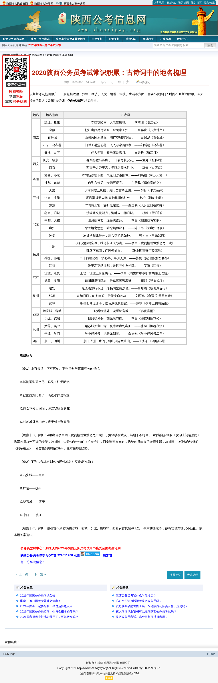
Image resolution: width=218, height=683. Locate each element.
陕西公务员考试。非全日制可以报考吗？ (142, 616)
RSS (6, 654)
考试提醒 (192, 574)
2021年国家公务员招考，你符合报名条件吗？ (49, 611)
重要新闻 (67, 55)
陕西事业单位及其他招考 (70, 39)
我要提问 (144, 82)
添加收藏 (209, 2)
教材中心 (182, 39)
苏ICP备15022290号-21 (147, 668)
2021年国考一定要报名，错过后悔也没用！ (47, 606)
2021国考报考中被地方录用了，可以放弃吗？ (49, 616)
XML (137, 673)
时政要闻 (52, 55)
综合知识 (131, 39)
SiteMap (171, 2)
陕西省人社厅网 (43, 3)
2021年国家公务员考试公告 (37, 595)
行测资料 (114, 39)
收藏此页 (175, 574)
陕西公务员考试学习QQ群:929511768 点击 (60, 555)
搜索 (210, 45)
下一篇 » (40, 574)
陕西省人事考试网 (74, 3)
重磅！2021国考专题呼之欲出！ (40, 601)
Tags (12, 654)
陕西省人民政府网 (17, 3)
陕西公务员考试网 (13, 39)
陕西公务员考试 (40, 39)
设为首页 (196, 2)
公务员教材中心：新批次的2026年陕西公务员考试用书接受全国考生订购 (70, 548)
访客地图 (159, 2)
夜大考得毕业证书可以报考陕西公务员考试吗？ (146, 611)
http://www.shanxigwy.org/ (92, 668)
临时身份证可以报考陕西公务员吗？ (139, 601)
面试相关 (148, 39)
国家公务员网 (10, 45)
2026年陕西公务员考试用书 (44, 45)
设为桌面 (183, 2)
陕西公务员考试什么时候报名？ (136, 595)
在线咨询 (165, 39)
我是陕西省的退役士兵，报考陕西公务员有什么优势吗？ (152, 606)
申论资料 (97, 39)
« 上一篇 (22, 574)
